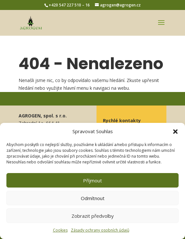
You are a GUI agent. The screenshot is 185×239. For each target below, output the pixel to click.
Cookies (60, 230)
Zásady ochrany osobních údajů (100, 230)
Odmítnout (93, 198)
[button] (175, 131)
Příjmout (92, 180)
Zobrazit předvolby (92, 216)
